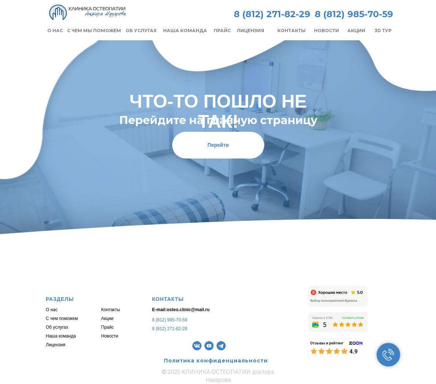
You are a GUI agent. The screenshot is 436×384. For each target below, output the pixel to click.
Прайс (107, 327)
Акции (107, 318)
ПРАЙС (222, 30)
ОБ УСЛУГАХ (141, 30)
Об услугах (57, 327)
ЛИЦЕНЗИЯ (250, 30)
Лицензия (55, 344)
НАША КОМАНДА (185, 30)
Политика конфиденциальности (216, 360)
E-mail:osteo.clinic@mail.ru (181, 309)
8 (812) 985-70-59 (169, 320)
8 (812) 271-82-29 (272, 14)
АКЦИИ (356, 30)
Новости (109, 336)
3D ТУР (383, 30)
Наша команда (61, 336)
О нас (52, 309)
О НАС (55, 30)
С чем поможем (62, 318)
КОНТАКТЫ (291, 30)
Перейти (218, 145)
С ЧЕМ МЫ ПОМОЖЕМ (94, 30)
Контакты (110, 309)
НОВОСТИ (326, 30)
